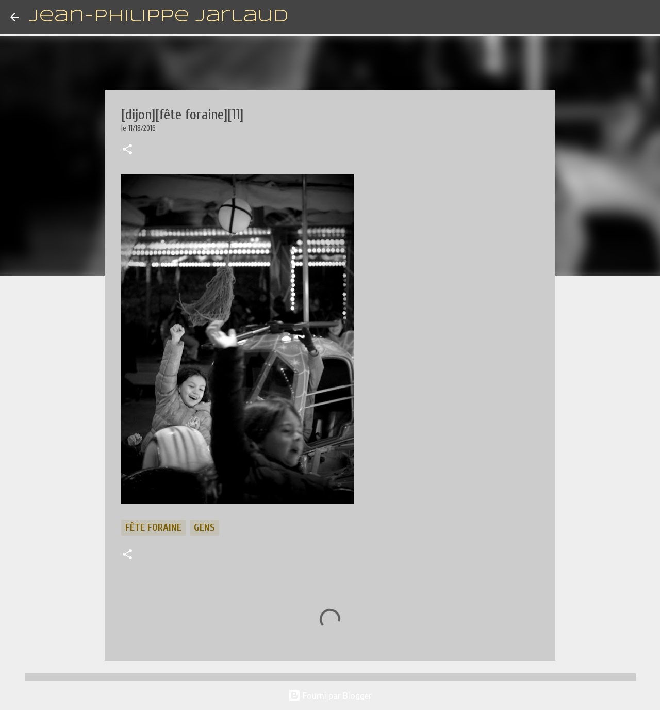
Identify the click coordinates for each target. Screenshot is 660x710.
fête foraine (153, 528)
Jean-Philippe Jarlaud (158, 17)
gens (204, 528)
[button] (127, 150)
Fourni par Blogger (330, 695)
